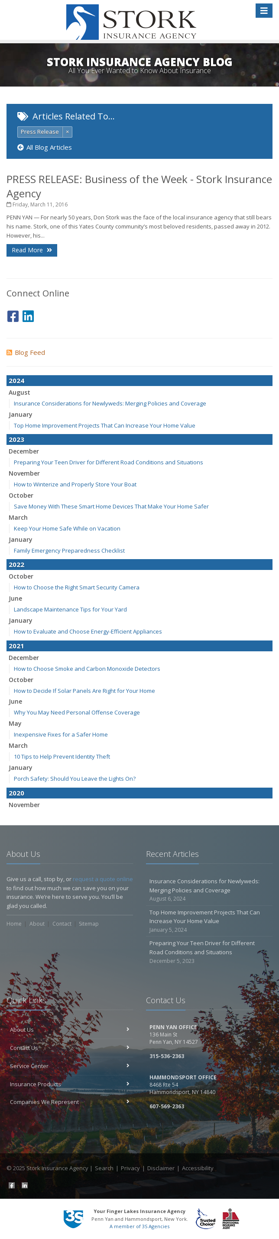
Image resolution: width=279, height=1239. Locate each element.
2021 (16, 645)
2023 (16, 439)
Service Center (70, 1066)
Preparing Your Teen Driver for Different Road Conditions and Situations (108, 462)
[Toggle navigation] (264, 10)
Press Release (40, 131)
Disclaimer (161, 1168)
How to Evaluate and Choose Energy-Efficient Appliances (88, 631)
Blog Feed (25, 352)
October (21, 495)
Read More (32, 250)
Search (104, 1168)
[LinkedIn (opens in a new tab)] (28, 315)
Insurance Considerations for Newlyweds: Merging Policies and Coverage (110, 403)
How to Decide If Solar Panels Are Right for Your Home (84, 691)
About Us (70, 1029)
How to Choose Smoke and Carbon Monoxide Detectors (87, 669)
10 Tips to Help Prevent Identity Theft (62, 756)
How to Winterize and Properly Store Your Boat (75, 484)
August (19, 392)
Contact (61, 923)
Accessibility (198, 1168)
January (20, 414)
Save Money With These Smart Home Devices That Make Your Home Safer (111, 506)
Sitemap (89, 923)
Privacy (130, 1168)
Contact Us (70, 1048)
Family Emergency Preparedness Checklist (69, 550)
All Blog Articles (44, 147)
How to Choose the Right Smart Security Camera (77, 587)
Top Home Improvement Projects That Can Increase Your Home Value (104, 425)
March (18, 517)
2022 (16, 564)
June (15, 598)
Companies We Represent (70, 1102)
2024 (16, 380)
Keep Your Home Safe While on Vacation (67, 528)
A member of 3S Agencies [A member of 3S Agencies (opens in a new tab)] (139, 1226)
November (24, 473)
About (37, 923)
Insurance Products (70, 1084)
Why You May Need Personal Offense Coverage (77, 712)
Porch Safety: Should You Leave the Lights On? (75, 778)
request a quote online (103, 879)
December (24, 451)
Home (14, 923)
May (15, 723)
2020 (16, 792)
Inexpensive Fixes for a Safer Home (61, 734)
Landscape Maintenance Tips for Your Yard (70, 609)
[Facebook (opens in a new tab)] (12, 315)
